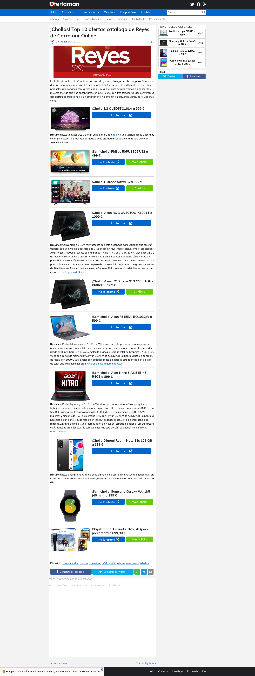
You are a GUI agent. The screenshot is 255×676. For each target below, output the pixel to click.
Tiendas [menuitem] (108, 12)
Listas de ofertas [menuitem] (90, 12)
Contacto (163, 671)
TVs (77, 19)
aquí (115, 134)
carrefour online (70, 563)
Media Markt (138, 19)
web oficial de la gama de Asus (104, 363)
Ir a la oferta (119, 115)
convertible (95, 563)
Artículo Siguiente (145, 663)
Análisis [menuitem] (145, 12)
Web (200, 33)
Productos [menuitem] (68, 12)
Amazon (67, 19)
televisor (144, 563)
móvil (104, 563)
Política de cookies (196, 671)
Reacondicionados (92, 19)
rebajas (121, 563)
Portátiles (54, 19)
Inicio (151, 671)
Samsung (123, 19)
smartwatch (132, 563)
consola (84, 563)
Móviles (110, 19)
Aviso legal (177, 671)
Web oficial (139, 162)
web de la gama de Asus (70, 272)
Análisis (139, 188)
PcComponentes (158, 19)
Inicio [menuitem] (54, 12)
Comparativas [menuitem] (128, 12)
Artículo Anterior (58, 663)
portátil (112, 563)
